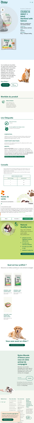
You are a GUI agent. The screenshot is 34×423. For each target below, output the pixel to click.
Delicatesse (19, 396)
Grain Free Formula (12, 384)
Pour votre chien (12, 375)
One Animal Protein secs (12, 382)
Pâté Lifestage (11, 388)
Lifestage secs (11, 379)
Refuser (6, 218)
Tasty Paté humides (12, 395)
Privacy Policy (25, 362)
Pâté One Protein (11, 390)
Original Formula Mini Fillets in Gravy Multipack (21, 385)
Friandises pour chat (20, 405)
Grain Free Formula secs (12, 385)
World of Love (4, 375)
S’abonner (29, 355)
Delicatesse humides (21, 397)
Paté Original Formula (12, 387)
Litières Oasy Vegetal (21, 408)
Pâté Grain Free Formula (12, 391)
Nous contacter (14, 85)
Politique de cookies (21, 212)
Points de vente (5, 84)
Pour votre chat (21, 375)
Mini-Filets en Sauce (12, 397)
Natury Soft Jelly (20, 399)
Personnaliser (17, 218)
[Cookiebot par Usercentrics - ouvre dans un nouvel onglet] (29, 203)
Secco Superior (20, 379)
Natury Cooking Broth (21, 400)
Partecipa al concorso (8, 419)
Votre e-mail (19, 354)
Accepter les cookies (27, 218)
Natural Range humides (12, 400)
